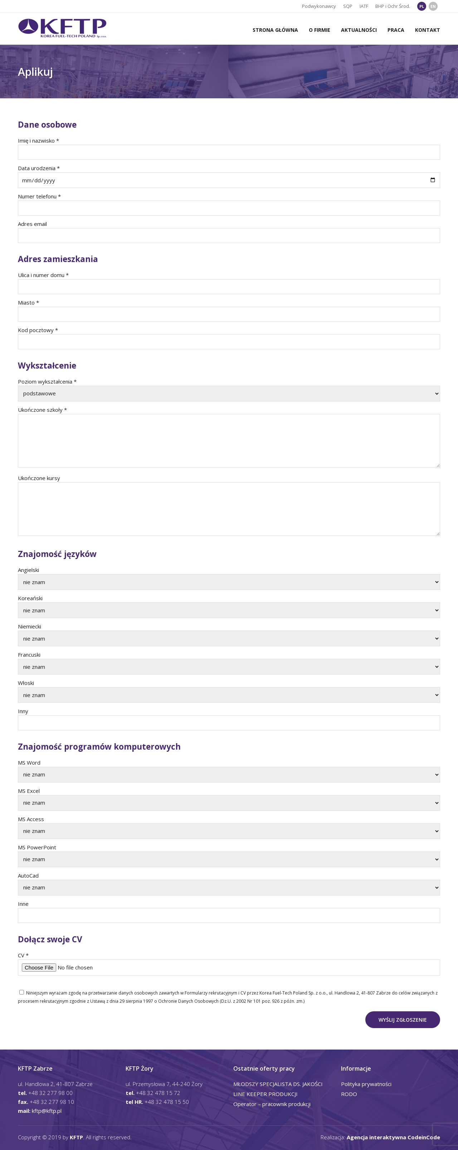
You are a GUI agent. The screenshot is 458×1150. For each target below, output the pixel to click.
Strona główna (275, 29)
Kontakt (427, 29)
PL (421, 6)
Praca (396, 29)
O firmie (319, 29)
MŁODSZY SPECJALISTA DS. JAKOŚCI (278, 1083)
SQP (347, 6)
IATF (364, 6)
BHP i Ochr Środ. (392, 6)
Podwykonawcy (319, 6)
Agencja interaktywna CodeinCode (393, 1137)
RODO (349, 1093)
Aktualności (359, 29)
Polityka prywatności (366, 1083)
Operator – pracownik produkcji (272, 1103)
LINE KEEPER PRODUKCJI (265, 1093)
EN (433, 6)
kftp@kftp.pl (47, 1110)
